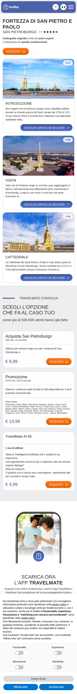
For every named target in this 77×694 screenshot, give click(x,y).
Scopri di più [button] (38, 678)
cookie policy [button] (28, 618)
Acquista (15, 51)
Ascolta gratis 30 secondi (47, 127)
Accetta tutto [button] (56, 686)
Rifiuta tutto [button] (21, 686)
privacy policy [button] (59, 604)
